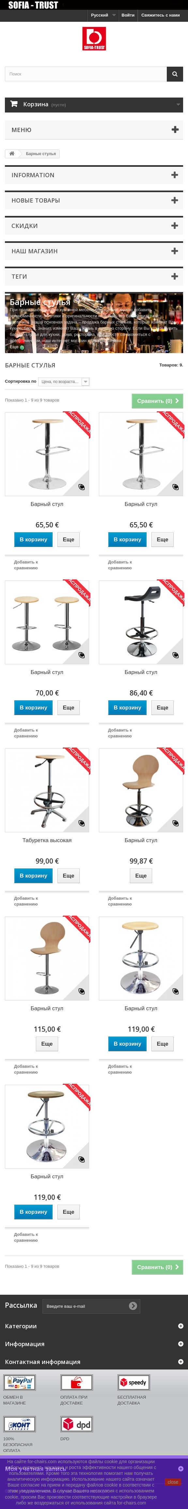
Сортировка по (20, 381)
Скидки (24, 226)
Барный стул (47, 504)
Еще (14, 346)
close (173, 1482)
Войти (128, 15)
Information (33, 175)
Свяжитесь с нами (160, 15)
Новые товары (35, 200)
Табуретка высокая (47, 840)
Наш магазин (34, 251)
